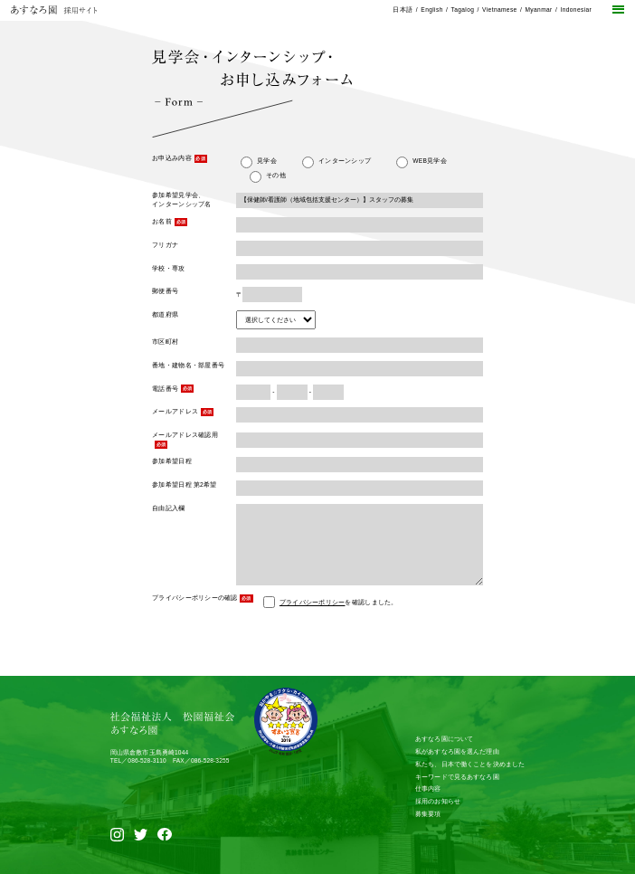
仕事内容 (428, 788)
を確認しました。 (339, 602)
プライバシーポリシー (313, 602)
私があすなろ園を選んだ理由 (457, 751)
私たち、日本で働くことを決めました (470, 764)
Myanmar (538, 9)
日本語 (402, 9)
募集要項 (428, 814)
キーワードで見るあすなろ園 (457, 777)
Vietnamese (499, 9)
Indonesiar (576, 9)
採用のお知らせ (437, 801)
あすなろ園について (444, 739)
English (431, 9)
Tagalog (462, 9)
